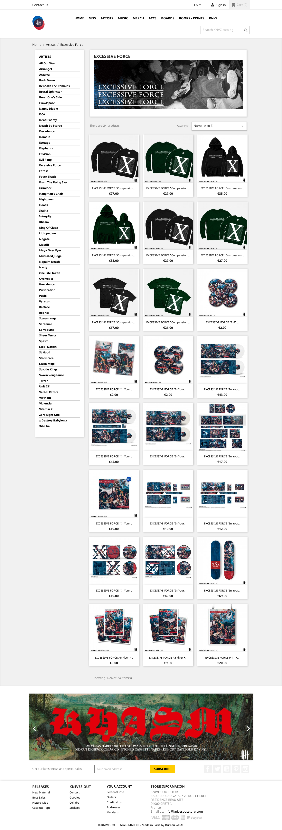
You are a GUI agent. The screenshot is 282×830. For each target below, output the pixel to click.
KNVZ (213, 18)
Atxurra (44, 74)
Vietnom (45, 398)
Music (123, 18)
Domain (44, 137)
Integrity (45, 216)
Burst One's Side (50, 97)
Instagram (245, 769)
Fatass (43, 171)
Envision (45, 154)
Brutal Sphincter (50, 91)
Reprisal (44, 313)
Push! (43, 296)
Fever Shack (47, 176)
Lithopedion (47, 233)
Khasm (44, 222)
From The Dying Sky (53, 182)
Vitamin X (46, 409)
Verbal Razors (48, 392)
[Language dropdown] (198, 5)
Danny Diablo (48, 108)
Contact (75, 792)
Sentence (45, 324)
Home (79, 18)
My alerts (113, 812)
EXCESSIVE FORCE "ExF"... (222, 322)
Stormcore (46, 358)
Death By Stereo (50, 125)
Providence (47, 284)
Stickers (75, 807)
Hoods (43, 205)
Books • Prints (191, 18)
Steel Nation (48, 347)
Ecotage (44, 142)
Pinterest (236, 769)
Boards (167, 18)
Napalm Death (49, 262)
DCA (42, 114)
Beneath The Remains (54, 86)
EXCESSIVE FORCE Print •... (222, 657)
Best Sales (39, 797)
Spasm (43, 341)
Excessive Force (50, 165)
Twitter (217, 769)
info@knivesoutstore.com (184, 811)
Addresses (113, 807)
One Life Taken (49, 273)
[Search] (225, 30)
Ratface (44, 307)
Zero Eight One (49, 415)
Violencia (45, 403)
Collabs (74, 802)
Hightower (46, 199)
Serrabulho (46, 330)
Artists (107, 18)
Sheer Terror (47, 335)
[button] (46, 727)
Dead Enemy (48, 120)
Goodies (75, 797)
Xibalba (44, 426)
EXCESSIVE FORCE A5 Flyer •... (114, 657)
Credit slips (114, 802)
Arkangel (45, 69)
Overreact (46, 279)
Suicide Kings (48, 369)
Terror (43, 381)
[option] (141, 727)
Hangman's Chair (51, 193)
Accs (152, 18)
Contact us (40, 5)
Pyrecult (45, 301)
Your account (119, 786)
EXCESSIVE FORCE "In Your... (114, 389)
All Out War (47, 63)
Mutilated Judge (50, 256)
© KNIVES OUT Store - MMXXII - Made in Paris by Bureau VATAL (141, 825)
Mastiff (44, 244)
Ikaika (43, 210)
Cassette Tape (41, 807)
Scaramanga (48, 318)
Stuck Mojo (47, 364)
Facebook (208, 769)
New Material (41, 792)
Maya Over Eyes (50, 250)
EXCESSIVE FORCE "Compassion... (114, 188)
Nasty (43, 267)
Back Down (47, 80)
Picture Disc (40, 802)
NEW (92, 18)
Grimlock (45, 188)
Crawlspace (47, 103)
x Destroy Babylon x (53, 420)
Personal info (115, 792)
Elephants (46, 148)
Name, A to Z (219, 126)
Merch (138, 18)
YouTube (226, 769)
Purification (47, 290)
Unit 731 (45, 386)
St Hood (44, 352)
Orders (111, 797)
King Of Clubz (48, 227)
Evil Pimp (45, 159)
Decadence (47, 131)
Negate (44, 239)
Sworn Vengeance (51, 375)
